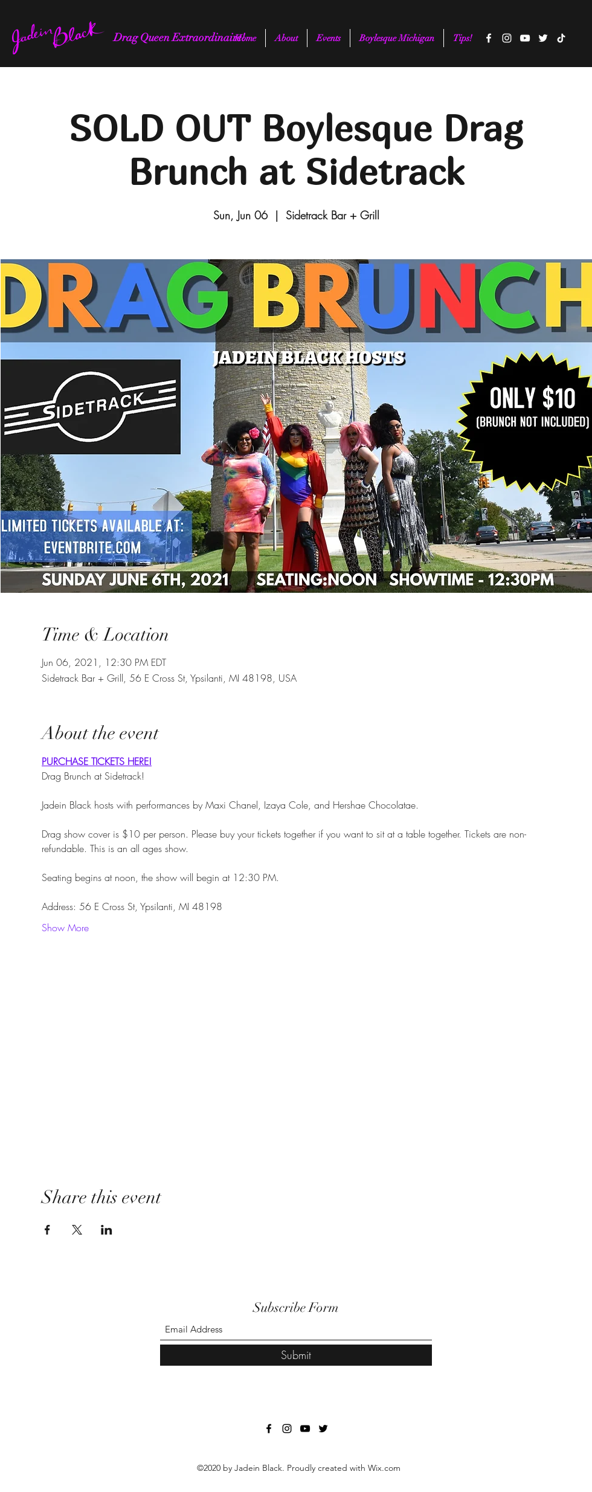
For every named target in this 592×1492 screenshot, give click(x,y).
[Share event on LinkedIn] (106, 1230)
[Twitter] (543, 38)
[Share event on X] (77, 1230)
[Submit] (296, 1355)
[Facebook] (489, 38)
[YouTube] (525, 38)
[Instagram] (507, 38)
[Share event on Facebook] (47, 1230)
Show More (65, 927)
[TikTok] (561, 38)
